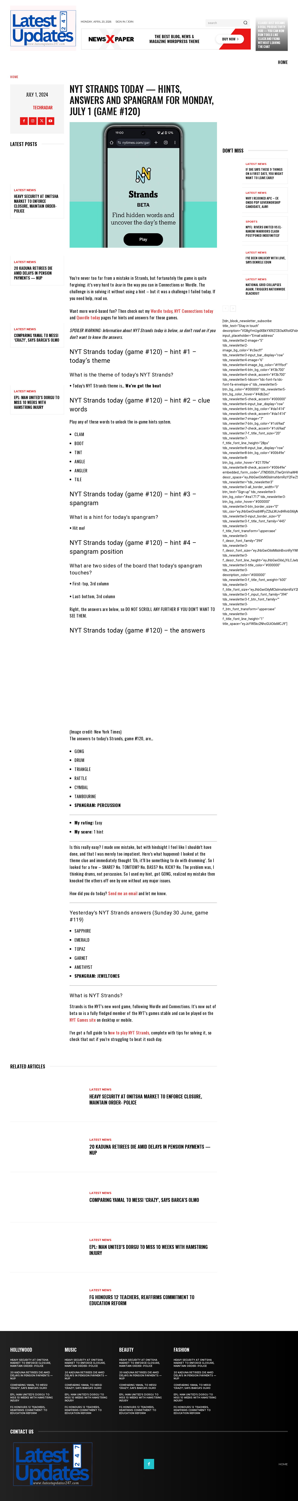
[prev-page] (225, 309)
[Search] (245, 23)
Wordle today (161, 311)
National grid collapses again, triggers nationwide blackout (265, 288)
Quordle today (88, 317)
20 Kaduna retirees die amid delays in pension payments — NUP (33, 273)
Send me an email (122, 893)
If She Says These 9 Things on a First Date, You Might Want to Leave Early (264, 173)
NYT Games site (83, 1020)
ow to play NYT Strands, (130, 1033)
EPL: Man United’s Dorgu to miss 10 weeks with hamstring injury (36, 402)
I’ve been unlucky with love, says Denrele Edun (265, 259)
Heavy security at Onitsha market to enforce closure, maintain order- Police (36, 203)
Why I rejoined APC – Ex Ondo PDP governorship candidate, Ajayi (263, 202)
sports (251, 221)
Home (14, 76)
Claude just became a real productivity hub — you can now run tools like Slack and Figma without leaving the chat (271, 34)
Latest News (25, 190)
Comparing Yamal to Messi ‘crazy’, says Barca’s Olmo (36, 338)
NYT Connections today (193, 311)
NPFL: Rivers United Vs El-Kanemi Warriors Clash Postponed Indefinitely (264, 231)
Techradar (43, 107)
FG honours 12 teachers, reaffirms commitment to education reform (141, 1300)
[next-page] (233, 309)
